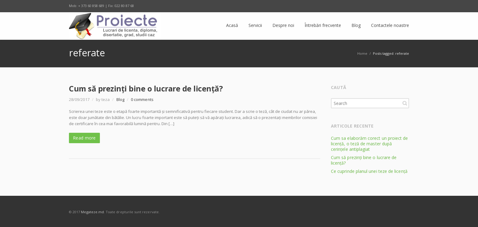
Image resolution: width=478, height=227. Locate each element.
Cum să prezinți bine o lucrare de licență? (145, 88)
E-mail (390, 6)
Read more (84, 138)
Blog (120, 99)
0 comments (142, 99)
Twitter (364, 6)
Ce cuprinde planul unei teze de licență (369, 171)
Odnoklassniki (377, 6)
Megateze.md (92, 212)
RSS (403, 6)
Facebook (351, 6)
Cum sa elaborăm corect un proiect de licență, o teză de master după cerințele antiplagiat (369, 143)
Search (404, 103)
